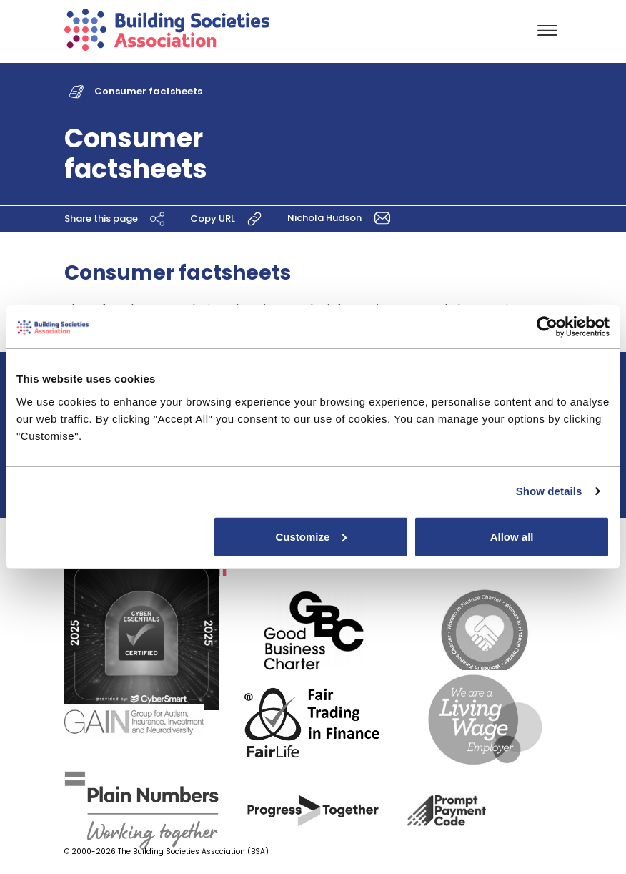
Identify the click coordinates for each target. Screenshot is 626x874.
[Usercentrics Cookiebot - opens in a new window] (547, 327)
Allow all (512, 536)
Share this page (116, 219)
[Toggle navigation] (547, 31)
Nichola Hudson (341, 218)
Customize (311, 536)
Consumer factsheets (148, 91)
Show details (549, 491)
